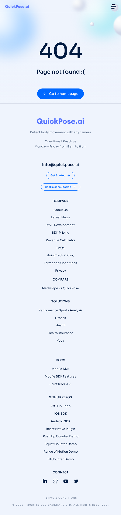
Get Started (60, 175)
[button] (113, 6)
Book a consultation (60, 187)
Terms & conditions (60, 498)
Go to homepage (60, 93)
